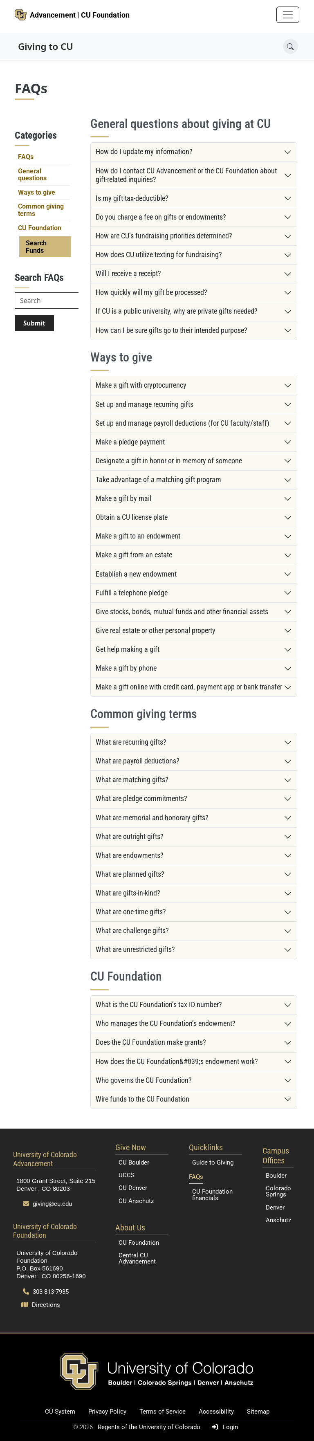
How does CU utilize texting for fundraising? (159, 255)
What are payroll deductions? (137, 761)
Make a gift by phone (126, 668)
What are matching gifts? (132, 780)
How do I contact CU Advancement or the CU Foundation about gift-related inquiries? (186, 175)
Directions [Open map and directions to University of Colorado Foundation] (40, 1305)
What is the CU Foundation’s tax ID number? (159, 1005)
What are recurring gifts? (131, 742)
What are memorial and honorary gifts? (152, 818)
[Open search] (290, 46)
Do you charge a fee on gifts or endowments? (161, 217)
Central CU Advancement (137, 1258)
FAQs (26, 157)
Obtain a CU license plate (132, 517)
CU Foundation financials (212, 1194)
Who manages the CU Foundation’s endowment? (166, 1023)
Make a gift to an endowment (138, 536)
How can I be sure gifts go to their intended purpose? (171, 330)
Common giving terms (41, 210)
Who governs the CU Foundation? (144, 1080)
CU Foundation (39, 228)
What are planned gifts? (130, 874)
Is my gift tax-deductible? (132, 198)
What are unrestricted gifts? (135, 949)
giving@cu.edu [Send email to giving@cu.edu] (47, 1204)
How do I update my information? (144, 152)
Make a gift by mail (123, 498)
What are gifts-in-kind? (128, 893)
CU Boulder (134, 1162)
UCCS (127, 1175)
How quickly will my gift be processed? (151, 292)
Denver (275, 1207)
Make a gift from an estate (134, 555)
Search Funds (36, 246)
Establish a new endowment (136, 574)
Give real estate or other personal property (155, 630)
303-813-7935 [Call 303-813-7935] (46, 1291)
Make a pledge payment (130, 442)
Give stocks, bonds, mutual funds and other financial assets (182, 612)
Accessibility (216, 1411)
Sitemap (258, 1411)
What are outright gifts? (130, 837)
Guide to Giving (212, 1162)
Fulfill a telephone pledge (132, 593)
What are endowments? (130, 855)
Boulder (276, 1175)
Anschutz (278, 1220)
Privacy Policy (107, 1411)
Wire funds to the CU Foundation (142, 1099)
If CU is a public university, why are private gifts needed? (177, 311)
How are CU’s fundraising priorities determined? (164, 236)
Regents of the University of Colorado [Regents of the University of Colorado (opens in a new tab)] (150, 1427)
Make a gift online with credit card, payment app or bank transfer (189, 687)
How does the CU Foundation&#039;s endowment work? (177, 1061)
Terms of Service (162, 1411)
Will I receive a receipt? (128, 273)
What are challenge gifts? (132, 931)
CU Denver (133, 1188)
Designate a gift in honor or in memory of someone (169, 461)
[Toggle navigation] (287, 15)
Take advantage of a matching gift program (158, 480)
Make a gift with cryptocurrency (141, 385)
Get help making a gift (127, 649)
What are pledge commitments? (141, 799)
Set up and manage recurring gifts (144, 404)
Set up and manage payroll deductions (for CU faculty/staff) (182, 423)
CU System (60, 1411)
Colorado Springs (278, 1191)
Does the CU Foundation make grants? (151, 1042)
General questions (32, 174)
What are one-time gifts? (131, 912)
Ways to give (36, 192)
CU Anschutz (136, 1201)
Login (223, 1427)
